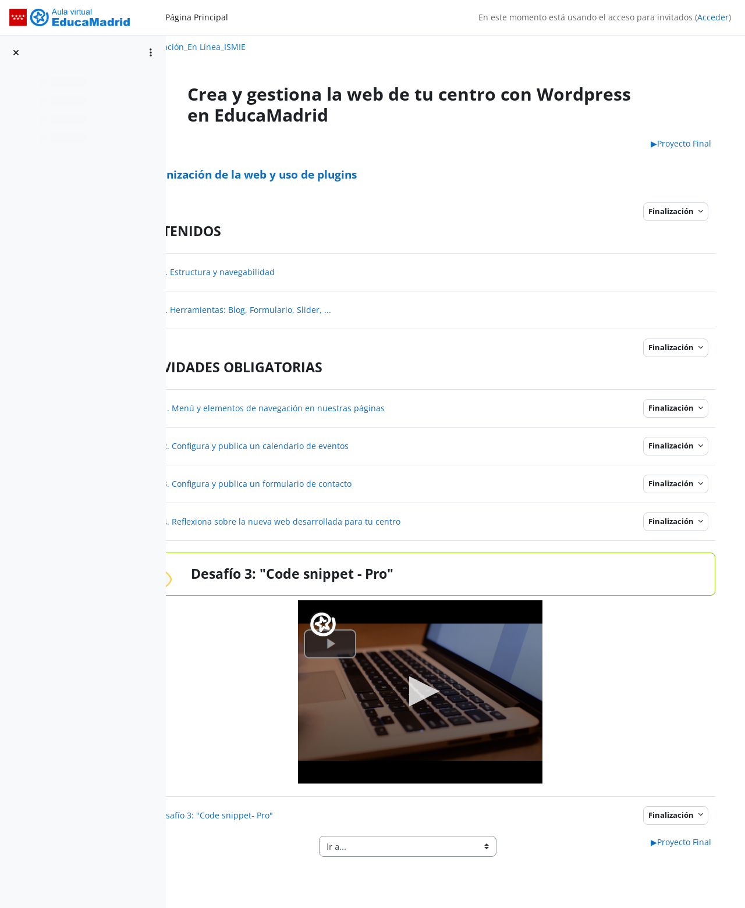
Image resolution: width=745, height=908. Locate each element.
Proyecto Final (682, 143)
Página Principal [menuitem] (196, 17)
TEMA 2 (215, 143)
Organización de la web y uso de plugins (316, 174)
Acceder (713, 17)
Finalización (673, 211)
